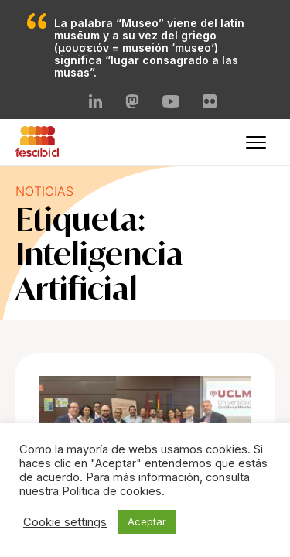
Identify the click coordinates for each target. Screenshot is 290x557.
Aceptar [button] (147, 521)
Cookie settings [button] (65, 522)
